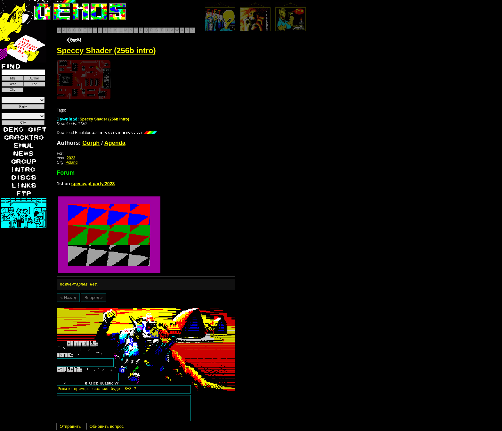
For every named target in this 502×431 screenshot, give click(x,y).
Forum (66, 173)
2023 (71, 158)
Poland (71, 162)
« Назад (68, 298)
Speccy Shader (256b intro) (93, 119)
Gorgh (91, 143)
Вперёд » (94, 298)
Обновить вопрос (106, 427)
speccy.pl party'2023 (93, 183)
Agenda (114, 143)
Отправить (70, 427)
